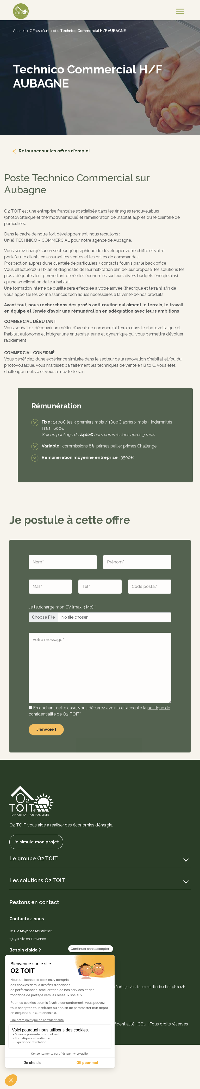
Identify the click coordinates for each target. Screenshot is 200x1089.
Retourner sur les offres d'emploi (54, 150)
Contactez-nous (26, 918)
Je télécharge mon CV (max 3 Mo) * (62, 620)
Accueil (19, 31)
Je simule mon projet (36, 841)
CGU (142, 1024)
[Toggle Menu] (180, 11)
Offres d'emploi (43, 31)
